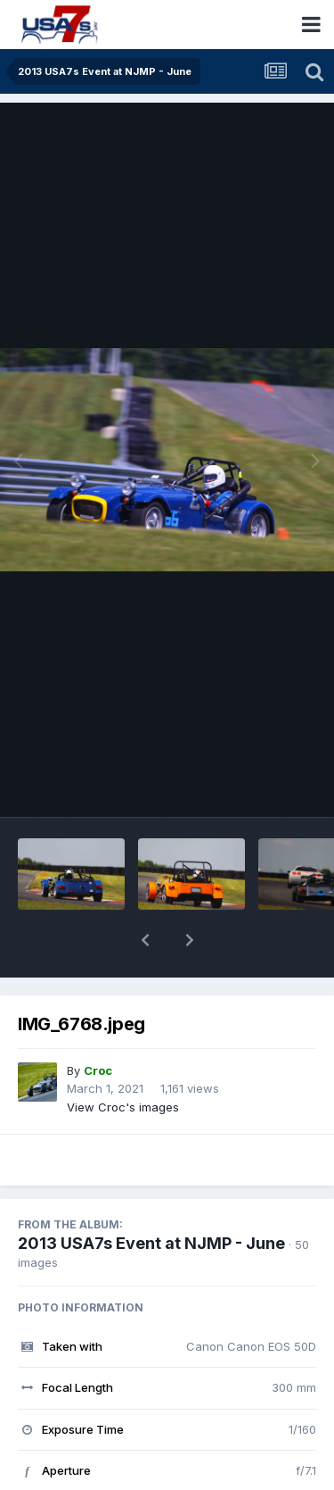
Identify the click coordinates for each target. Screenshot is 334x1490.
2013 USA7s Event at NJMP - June (151, 1196)
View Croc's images (123, 1060)
